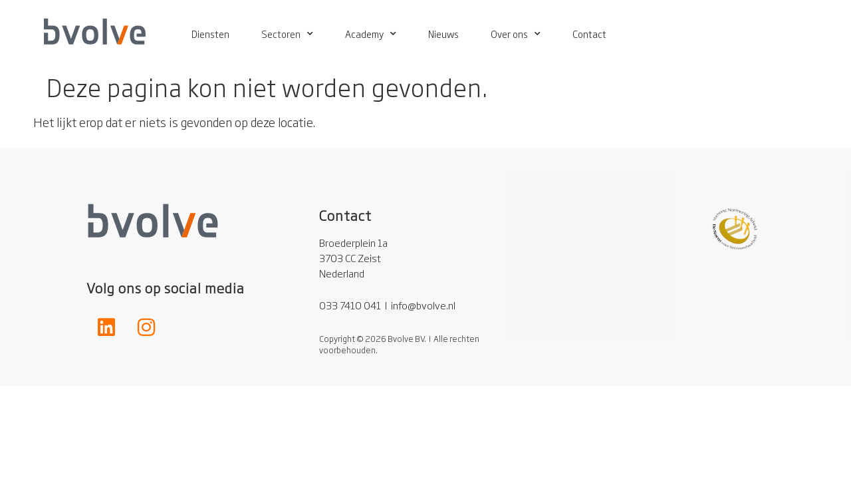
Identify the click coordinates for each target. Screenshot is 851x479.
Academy (370, 34)
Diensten (210, 34)
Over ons (516, 34)
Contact (589, 34)
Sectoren (287, 34)
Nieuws (443, 34)
